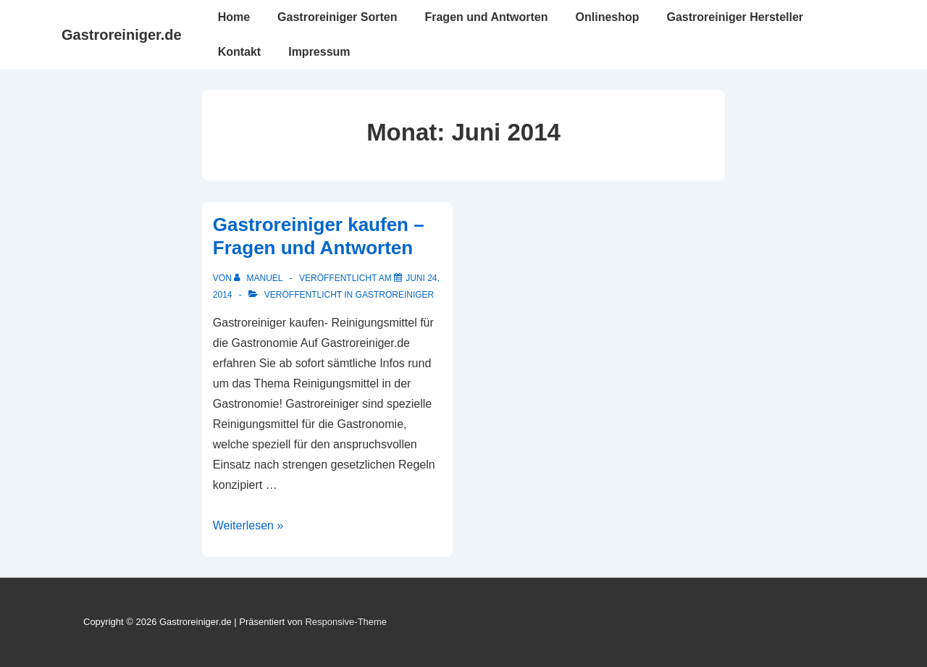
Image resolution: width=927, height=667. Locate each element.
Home (234, 17)
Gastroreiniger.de (122, 35)
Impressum (319, 52)
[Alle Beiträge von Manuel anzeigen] (259, 278)
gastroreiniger (395, 295)
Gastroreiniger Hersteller (735, 17)
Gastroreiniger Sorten (337, 17)
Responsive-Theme (346, 621)
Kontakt (239, 52)
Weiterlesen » (248, 525)
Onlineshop (607, 17)
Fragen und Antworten (486, 17)
